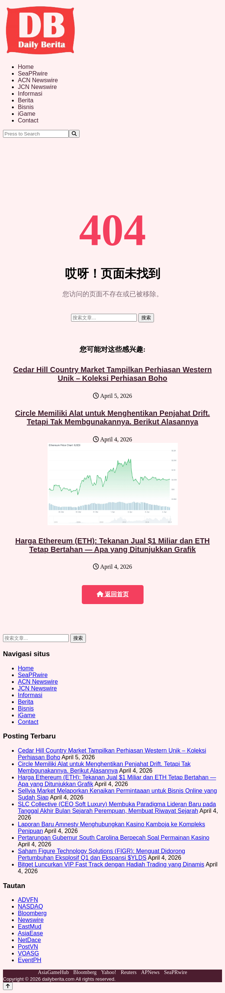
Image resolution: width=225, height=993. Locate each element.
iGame (26, 114)
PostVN (28, 946)
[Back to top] (8, 986)
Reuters (128, 972)
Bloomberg (32, 913)
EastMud (29, 926)
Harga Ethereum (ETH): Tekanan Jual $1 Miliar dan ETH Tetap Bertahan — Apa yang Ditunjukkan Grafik (112, 545)
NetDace (29, 940)
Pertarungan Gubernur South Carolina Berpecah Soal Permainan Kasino (113, 837)
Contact (28, 120)
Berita (25, 100)
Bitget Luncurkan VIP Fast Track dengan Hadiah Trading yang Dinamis (111, 864)
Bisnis (26, 107)
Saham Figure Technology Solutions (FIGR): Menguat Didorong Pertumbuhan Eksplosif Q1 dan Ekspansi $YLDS (101, 854)
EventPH (29, 960)
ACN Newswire (38, 80)
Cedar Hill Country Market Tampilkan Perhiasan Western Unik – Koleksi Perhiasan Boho (112, 373)
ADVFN (28, 900)
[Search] (74, 134)
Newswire (31, 920)
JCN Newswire (37, 87)
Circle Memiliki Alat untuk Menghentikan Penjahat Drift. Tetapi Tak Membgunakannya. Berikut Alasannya (112, 417)
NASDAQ (30, 906)
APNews (150, 972)
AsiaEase (30, 933)
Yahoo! (108, 972)
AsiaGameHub (53, 972)
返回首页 (113, 594)
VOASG (28, 953)
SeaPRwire (33, 73)
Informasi (30, 93)
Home (26, 67)
